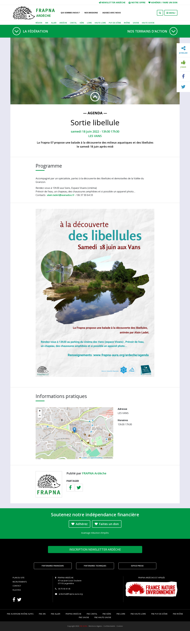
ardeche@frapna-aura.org (71, 594)
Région (39, 23)
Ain (46, 23)
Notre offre (136, 2)
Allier (53, 23)
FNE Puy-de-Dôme (159, 613)
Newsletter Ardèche (112, 2)
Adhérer (156, 2)
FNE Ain (42, 613)
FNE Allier (55, 613)
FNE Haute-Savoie (102, 617)
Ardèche (63, 23)
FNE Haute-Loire (138, 613)
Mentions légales (95, 626)
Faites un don (107, 524)
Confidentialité (109, 626)
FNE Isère (107, 613)
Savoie (136, 23)
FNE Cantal (92, 613)
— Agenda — (95, 112)
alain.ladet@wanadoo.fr (61, 195)
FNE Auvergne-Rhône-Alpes (20, 613)
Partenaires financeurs (53, 566)
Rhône (127, 23)
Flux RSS (17, 590)
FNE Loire (121, 613)
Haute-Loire (100, 23)
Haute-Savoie (148, 23)
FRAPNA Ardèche (94, 473)
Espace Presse (137, 566)
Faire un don (170, 2)
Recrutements (20, 581)
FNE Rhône (178, 613)
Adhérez (79, 524)
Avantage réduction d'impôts (95, 532)
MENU (170, 12)
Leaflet (83, 458)
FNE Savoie (84, 617)
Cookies (120, 626)
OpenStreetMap (96, 458)
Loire (89, 23)
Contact (17, 585)
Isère (82, 23)
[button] (74, 430)
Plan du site (18, 577)
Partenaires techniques (95, 566)
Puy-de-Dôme (115, 23)
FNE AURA (83, 626)
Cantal (73, 23)
